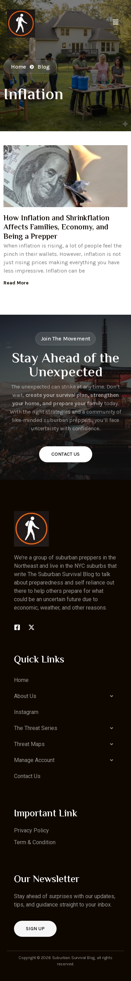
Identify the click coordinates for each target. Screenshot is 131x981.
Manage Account (65, 760)
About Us (65, 696)
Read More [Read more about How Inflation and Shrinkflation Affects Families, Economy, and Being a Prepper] (16, 283)
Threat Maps (65, 744)
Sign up (35, 929)
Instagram (26, 712)
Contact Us (65, 454)
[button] (65, 696)
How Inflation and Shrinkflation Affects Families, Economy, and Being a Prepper (56, 228)
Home (21, 680)
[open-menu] (115, 23)
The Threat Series (65, 728)
